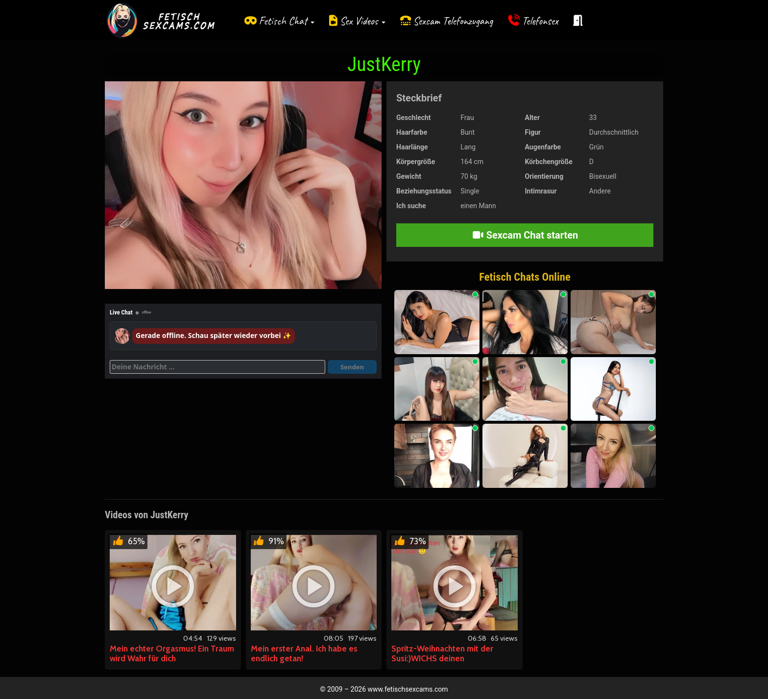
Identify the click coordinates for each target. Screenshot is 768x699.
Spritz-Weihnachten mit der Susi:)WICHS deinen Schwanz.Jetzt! (442, 658)
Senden (352, 366)
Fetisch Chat (286, 21)
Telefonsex (540, 21)
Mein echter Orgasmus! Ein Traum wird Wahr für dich (172, 653)
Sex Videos (362, 21)
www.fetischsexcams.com (408, 689)
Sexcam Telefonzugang (453, 21)
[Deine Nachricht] (217, 367)
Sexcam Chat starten (525, 235)
